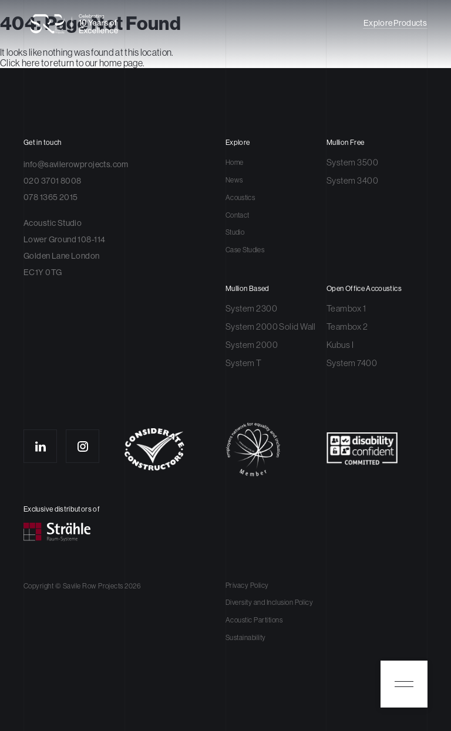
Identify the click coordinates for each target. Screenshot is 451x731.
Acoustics (240, 198)
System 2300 (251, 308)
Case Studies (245, 250)
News (234, 180)
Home (234, 162)
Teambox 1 (346, 308)
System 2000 (252, 345)
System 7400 (352, 363)
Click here (19, 62)
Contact (237, 215)
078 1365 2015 (50, 197)
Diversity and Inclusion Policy (269, 602)
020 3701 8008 (52, 180)
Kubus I (340, 345)
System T (244, 363)
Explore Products (395, 23)
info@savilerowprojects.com (76, 164)
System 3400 (352, 180)
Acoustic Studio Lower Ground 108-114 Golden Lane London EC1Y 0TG (64, 247)
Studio (235, 232)
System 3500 (352, 162)
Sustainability (246, 638)
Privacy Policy (247, 585)
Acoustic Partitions (254, 620)
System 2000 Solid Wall (271, 326)
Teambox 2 (347, 326)
